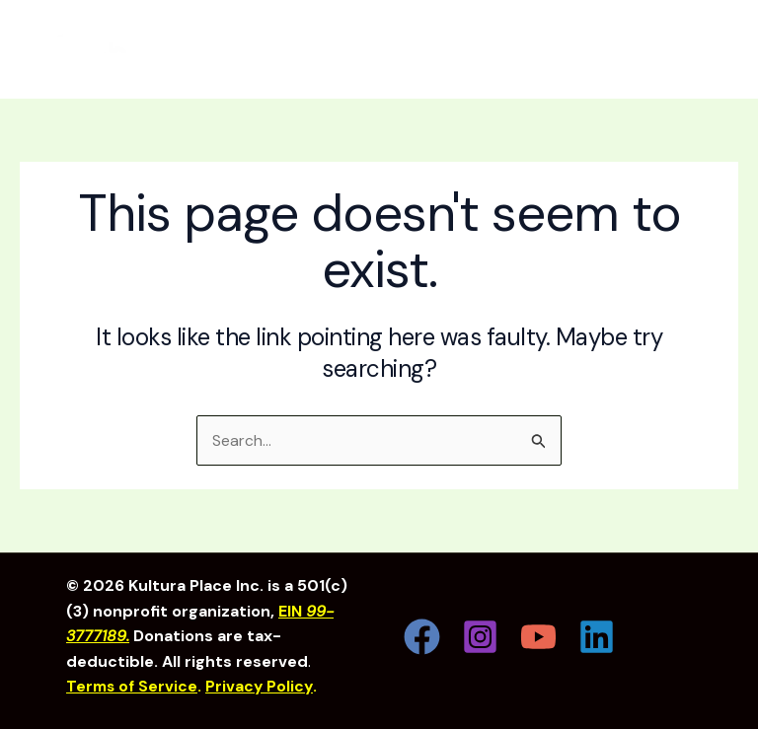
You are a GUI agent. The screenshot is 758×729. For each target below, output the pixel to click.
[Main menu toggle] (704, 49)
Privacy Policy (263, 687)
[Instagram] (480, 637)
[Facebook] (422, 637)
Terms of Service (133, 687)
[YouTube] (538, 637)
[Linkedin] (596, 637)
